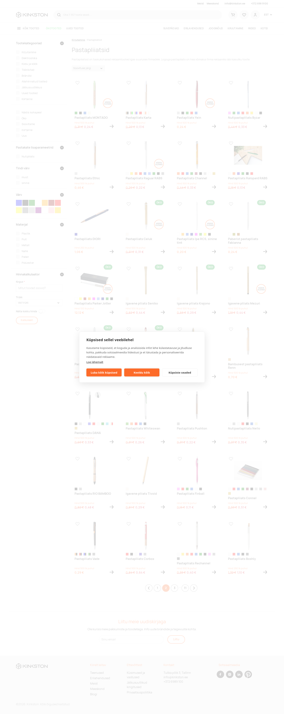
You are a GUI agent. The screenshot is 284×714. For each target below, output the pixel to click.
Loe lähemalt (94, 362)
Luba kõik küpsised (104, 372)
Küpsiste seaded (180, 372)
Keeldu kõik (142, 372)
